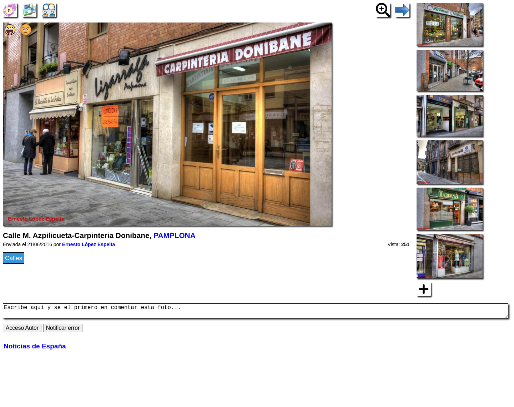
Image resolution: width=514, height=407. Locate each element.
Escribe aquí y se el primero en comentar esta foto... (255, 312)
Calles (13, 258)
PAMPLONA (174, 235)
